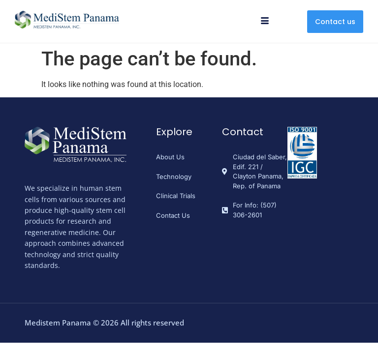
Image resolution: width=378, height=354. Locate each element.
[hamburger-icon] (265, 21)
